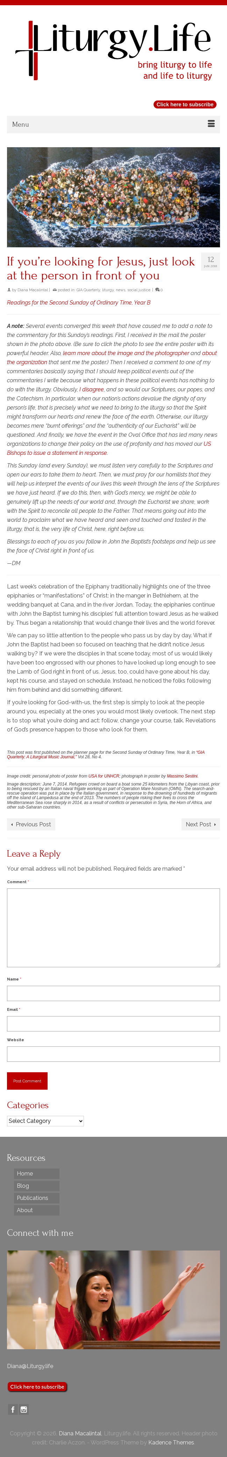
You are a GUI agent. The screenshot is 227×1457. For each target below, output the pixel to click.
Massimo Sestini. (183, 776)
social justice (138, 290)
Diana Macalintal (32, 290)
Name (14, 979)
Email (13, 1009)
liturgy (108, 290)
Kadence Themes (171, 1442)
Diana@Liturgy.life (30, 1366)
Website (15, 1040)
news (120, 290)
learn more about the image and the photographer (126, 353)
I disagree (91, 389)
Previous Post (33, 824)
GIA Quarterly (88, 290)
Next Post (198, 824)
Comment (18, 882)
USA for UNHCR (103, 776)
